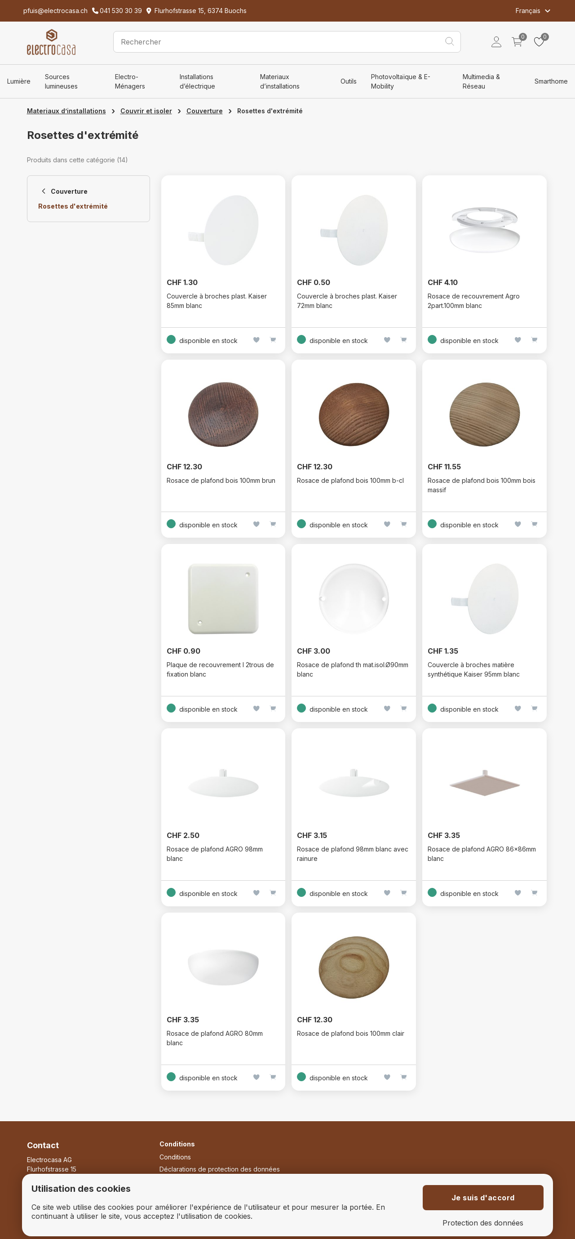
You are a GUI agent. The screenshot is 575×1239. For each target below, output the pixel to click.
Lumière (19, 81)
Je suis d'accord (483, 1197)
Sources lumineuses (61, 81)
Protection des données (482, 1223)
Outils (349, 81)
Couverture (204, 111)
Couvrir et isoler (146, 111)
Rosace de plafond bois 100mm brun (221, 480)
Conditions (175, 1157)
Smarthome (551, 81)
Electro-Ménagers (130, 81)
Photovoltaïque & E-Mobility (400, 81)
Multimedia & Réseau (481, 81)
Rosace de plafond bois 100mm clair (350, 1033)
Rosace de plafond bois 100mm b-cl (350, 480)
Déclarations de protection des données (219, 1169)
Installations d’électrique (197, 81)
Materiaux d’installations (280, 81)
